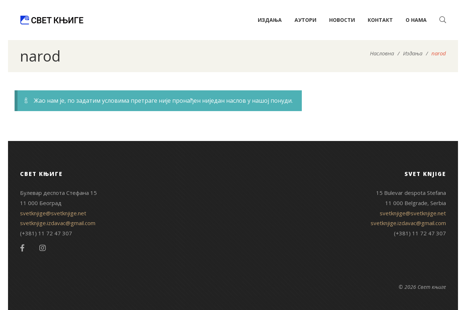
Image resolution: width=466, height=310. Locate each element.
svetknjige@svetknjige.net (53, 213)
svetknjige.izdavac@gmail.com (57, 223)
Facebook (22, 248)
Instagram (42, 248)
